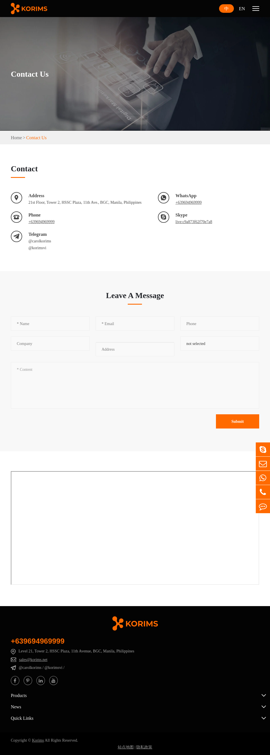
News (16, 707)
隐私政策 (144, 747)
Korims (38, 740)
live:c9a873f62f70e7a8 (194, 221)
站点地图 (126, 747)
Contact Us (36, 137)
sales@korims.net (33, 659)
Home (16, 137)
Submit (237, 421)
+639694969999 (189, 202)
